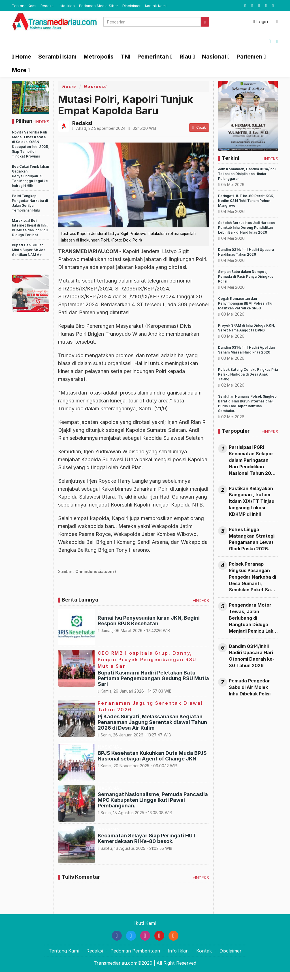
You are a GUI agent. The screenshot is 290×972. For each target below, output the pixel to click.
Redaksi (47, 5)
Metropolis (99, 56)
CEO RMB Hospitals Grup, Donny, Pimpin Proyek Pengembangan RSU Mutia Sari (147, 659)
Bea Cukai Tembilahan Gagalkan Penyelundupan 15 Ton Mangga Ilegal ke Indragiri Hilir (30, 176)
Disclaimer (131, 5)
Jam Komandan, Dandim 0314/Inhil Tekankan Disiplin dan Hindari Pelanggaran (247, 174)
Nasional (95, 86)
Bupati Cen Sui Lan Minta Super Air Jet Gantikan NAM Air (28, 250)
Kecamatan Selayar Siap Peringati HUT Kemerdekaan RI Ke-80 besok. (147, 838)
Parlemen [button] (249, 56)
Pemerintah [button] (153, 56)
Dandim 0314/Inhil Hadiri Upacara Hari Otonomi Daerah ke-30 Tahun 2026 (251, 656)
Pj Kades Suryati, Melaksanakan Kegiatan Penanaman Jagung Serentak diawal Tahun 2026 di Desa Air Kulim (152, 722)
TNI (125, 56)
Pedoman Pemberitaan (135, 951)
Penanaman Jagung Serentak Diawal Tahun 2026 (150, 706)
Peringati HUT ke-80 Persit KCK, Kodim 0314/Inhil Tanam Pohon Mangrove (246, 201)
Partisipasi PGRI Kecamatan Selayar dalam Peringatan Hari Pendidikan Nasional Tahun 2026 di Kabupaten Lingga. (253, 460)
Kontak (204, 951)
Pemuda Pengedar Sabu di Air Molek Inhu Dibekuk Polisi (249, 687)
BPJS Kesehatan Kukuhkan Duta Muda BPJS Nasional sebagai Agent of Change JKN (152, 756)
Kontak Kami (156, 5)
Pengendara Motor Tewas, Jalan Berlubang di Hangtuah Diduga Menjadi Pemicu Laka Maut (252, 618)
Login (260, 21)
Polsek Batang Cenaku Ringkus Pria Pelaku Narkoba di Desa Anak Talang (248, 374)
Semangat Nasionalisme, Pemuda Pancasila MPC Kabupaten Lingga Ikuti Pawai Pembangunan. (153, 800)
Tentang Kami (24, 5)
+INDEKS (41, 122)
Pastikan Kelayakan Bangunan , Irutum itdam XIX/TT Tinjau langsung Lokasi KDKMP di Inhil (251, 501)
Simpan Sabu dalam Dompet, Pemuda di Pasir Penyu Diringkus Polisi (245, 276)
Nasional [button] (214, 56)
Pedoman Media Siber (98, 5)
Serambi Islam (57, 56)
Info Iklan (67, 5)
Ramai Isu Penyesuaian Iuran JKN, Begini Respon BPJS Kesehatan (149, 620)
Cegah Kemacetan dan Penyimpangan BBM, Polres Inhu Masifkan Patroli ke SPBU (245, 303)
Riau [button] (185, 56)
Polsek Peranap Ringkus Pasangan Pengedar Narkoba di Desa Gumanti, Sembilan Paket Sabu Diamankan (252, 577)
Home (21, 56)
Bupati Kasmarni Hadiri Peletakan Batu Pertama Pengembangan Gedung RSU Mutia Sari (153, 678)
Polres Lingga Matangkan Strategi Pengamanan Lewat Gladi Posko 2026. (251, 539)
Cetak (199, 127)
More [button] (19, 70)
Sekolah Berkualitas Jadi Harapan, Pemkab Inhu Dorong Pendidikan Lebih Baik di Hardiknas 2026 (247, 227)
